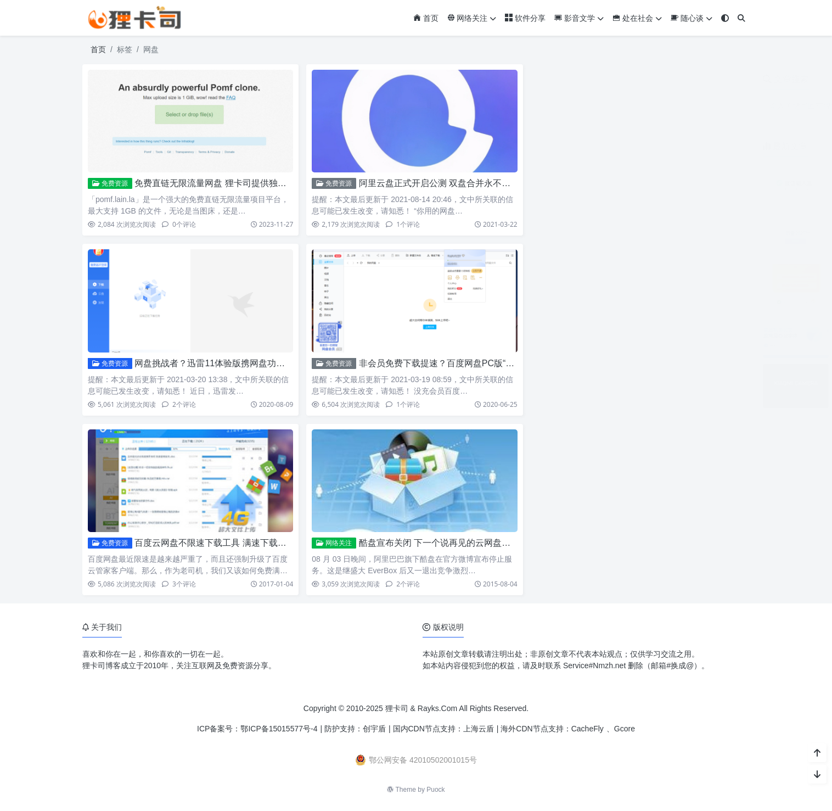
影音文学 (579, 18)
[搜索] (741, 18)
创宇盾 (374, 728)
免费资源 (110, 183)
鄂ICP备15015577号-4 (278, 728)
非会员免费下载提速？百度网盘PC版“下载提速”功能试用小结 (478, 363)
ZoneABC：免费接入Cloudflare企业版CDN (682, 269)
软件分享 (525, 18)
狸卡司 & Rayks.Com (421, 708)
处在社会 (637, 18)
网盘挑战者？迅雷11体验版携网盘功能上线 (218, 363)
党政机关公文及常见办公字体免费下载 (674, 319)
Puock (435, 789)
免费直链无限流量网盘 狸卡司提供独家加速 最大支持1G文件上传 (261, 183)
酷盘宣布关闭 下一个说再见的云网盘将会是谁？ (452, 542)
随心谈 (691, 18)
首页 (426, 18)
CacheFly (587, 728)
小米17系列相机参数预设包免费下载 (671, 369)
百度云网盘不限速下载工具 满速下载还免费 (218, 542)
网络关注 (472, 18)
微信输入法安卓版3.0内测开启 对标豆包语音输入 (692, 169)
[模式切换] (725, 18)
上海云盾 (478, 728)
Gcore (624, 728)
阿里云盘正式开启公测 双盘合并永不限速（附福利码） (465, 183)
